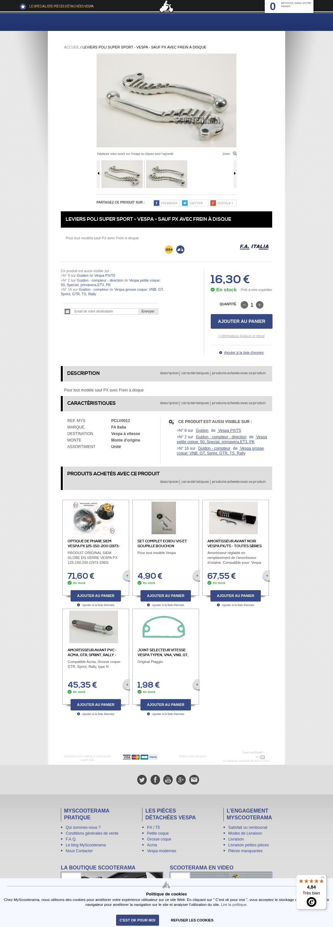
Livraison (236, 839)
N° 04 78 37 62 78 (241, 757)
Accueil (71, 47)
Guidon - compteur (93, 289)
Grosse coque (159, 839)
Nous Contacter (79, 851)
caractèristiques (195, 373)
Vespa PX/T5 (104, 275)
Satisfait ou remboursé (247, 827)
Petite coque (158, 833)
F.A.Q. (71, 839)
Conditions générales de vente (92, 833)
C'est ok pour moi (137, 920)
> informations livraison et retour (241, 336)
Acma (152, 845)
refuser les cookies (192, 920)
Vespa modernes (161, 851)
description (169, 373)
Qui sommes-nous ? (83, 827)
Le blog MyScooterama (86, 845)
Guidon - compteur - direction (100, 280)
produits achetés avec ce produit (239, 373)
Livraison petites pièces (248, 845)
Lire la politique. (234, 904)
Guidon (82, 275)
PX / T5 (153, 827)
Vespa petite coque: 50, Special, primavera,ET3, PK (222, 439)
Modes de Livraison (245, 833)
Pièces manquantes (245, 851)
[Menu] (322, 878)
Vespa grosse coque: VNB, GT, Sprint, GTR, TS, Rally (220, 451)
